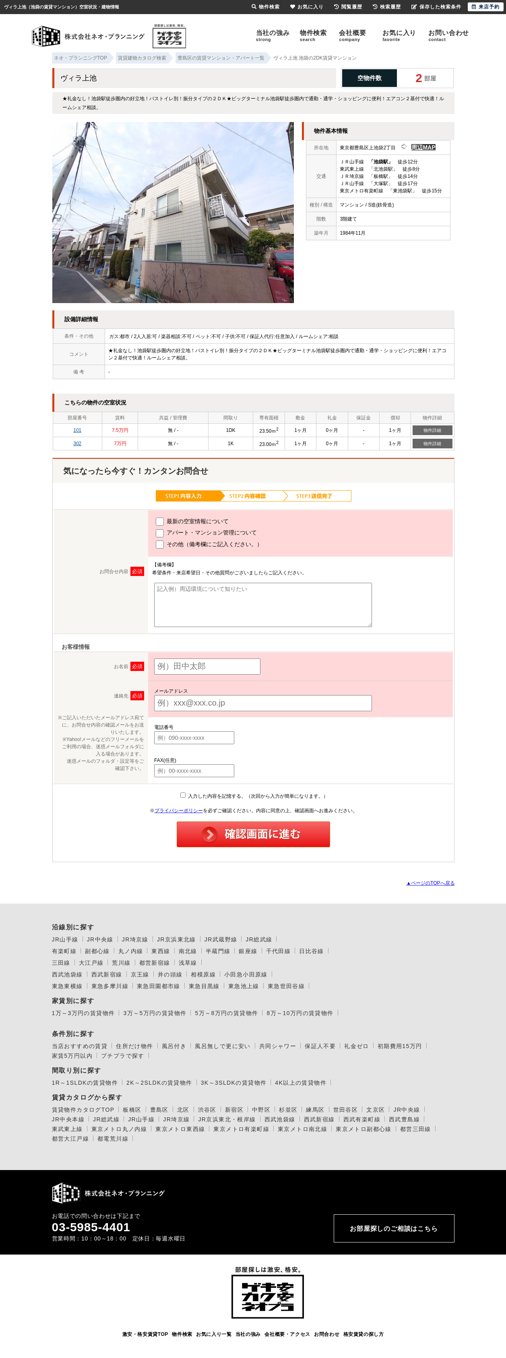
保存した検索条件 (436, 7)
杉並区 (288, 1109)
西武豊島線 (404, 1119)
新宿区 (234, 1109)
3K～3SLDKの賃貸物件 (234, 1082)
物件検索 (313, 35)
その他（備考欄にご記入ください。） (209, 545)
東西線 (160, 951)
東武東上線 (67, 1129)
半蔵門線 (218, 951)
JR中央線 (100, 939)
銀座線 (248, 951)
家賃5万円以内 (72, 1056)
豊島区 (159, 1109)
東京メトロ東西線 (180, 1129)
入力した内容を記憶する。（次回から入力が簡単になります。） (254, 796)
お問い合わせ (448, 35)
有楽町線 (64, 951)
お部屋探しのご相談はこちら (394, 1228)
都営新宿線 (154, 963)
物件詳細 (432, 430)
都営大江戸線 (70, 1138)
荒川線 (121, 963)
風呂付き (174, 1046)
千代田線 (278, 951)
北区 (183, 1109)
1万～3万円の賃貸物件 (83, 1013)
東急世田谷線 (286, 986)
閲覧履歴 (348, 7)
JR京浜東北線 (176, 939)
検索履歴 (387, 7)
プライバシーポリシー (179, 810)
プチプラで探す (123, 1056)
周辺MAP (423, 147)
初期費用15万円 (400, 1046)
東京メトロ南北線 (302, 1129)
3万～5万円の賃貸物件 (154, 1013)
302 (77, 443)
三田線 (61, 963)
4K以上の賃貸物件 (300, 1082)
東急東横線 (67, 986)
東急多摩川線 (109, 986)
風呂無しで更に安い (223, 1046)
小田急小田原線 (246, 974)
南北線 (188, 951)
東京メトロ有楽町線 (241, 1129)
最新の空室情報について (192, 522)
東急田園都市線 (158, 986)
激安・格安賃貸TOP (145, 1334)
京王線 (140, 974)
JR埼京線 (135, 939)
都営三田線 (415, 1129)
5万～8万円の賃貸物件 (226, 1013)
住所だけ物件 (134, 1046)
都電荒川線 (112, 1138)
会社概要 (352, 35)
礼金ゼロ (356, 1046)
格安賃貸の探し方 (363, 1334)
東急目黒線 (204, 986)
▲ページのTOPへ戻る (430, 883)
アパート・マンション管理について (206, 533)
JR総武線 (259, 939)
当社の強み (273, 35)
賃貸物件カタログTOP (83, 1109)
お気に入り (399, 35)
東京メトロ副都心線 (364, 1129)
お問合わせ (326, 1334)
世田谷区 (345, 1109)
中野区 (261, 1109)
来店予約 (486, 7)
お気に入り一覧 (213, 1334)
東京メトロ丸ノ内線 (119, 1129)
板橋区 (132, 1109)
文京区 (375, 1109)
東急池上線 (243, 986)
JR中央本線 (68, 1119)
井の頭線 (170, 974)
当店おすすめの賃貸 (80, 1046)
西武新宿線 (106, 974)
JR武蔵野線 (221, 939)
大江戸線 (91, 963)
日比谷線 (311, 951)
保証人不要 (320, 1046)
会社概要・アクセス (287, 1334)
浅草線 (188, 963)
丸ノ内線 (130, 951)
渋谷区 (207, 1109)
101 (77, 430)
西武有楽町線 (361, 1119)
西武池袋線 (67, 974)
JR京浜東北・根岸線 (227, 1119)
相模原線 (203, 974)
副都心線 (97, 951)
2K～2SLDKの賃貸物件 (159, 1082)
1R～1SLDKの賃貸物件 (85, 1082)
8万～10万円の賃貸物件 (299, 1013)
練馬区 (315, 1109)
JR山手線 (65, 939)
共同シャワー (277, 1046)
